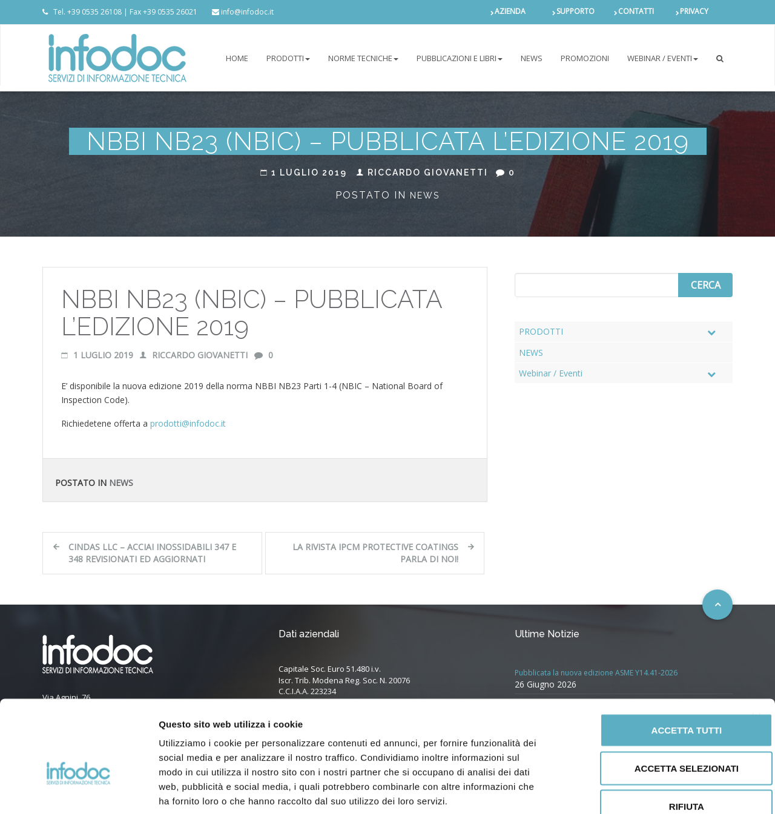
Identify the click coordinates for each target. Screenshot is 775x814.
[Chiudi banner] (756, 647)
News (425, 195)
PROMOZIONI (585, 58)
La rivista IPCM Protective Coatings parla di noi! (375, 553)
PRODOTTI (288, 58)
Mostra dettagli (637, 790)
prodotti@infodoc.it (188, 423)
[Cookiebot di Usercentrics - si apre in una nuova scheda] (78, 790)
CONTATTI (636, 12)
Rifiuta (643, 735)
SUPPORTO (575, 12)
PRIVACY (694, 12)
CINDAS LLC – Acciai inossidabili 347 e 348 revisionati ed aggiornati (152, 553)
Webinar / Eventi (662, 58)
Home (237, 58)
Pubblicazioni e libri (460, 58)
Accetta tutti (643, 659)
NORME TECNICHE (363, 58)
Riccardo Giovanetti (422, 172)
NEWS (531, 58)
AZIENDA (510, 12)
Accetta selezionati (643, 697)
